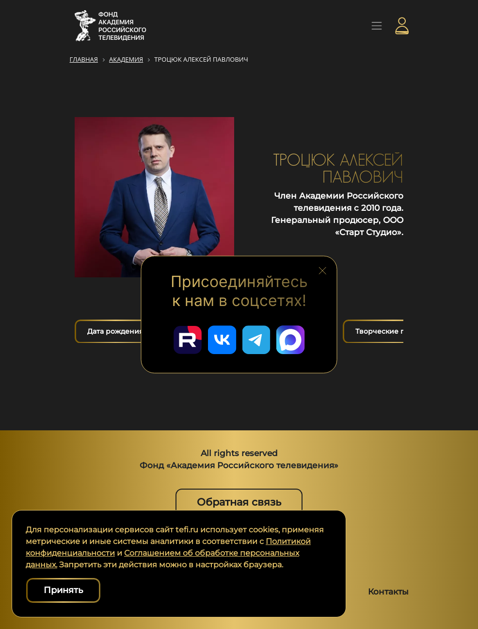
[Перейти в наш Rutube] (186, 339)
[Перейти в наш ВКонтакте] (221, 339)
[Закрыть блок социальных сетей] (322, 269)
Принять (63, 590)
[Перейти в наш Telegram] (256, 339)
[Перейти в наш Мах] (291, 339)
